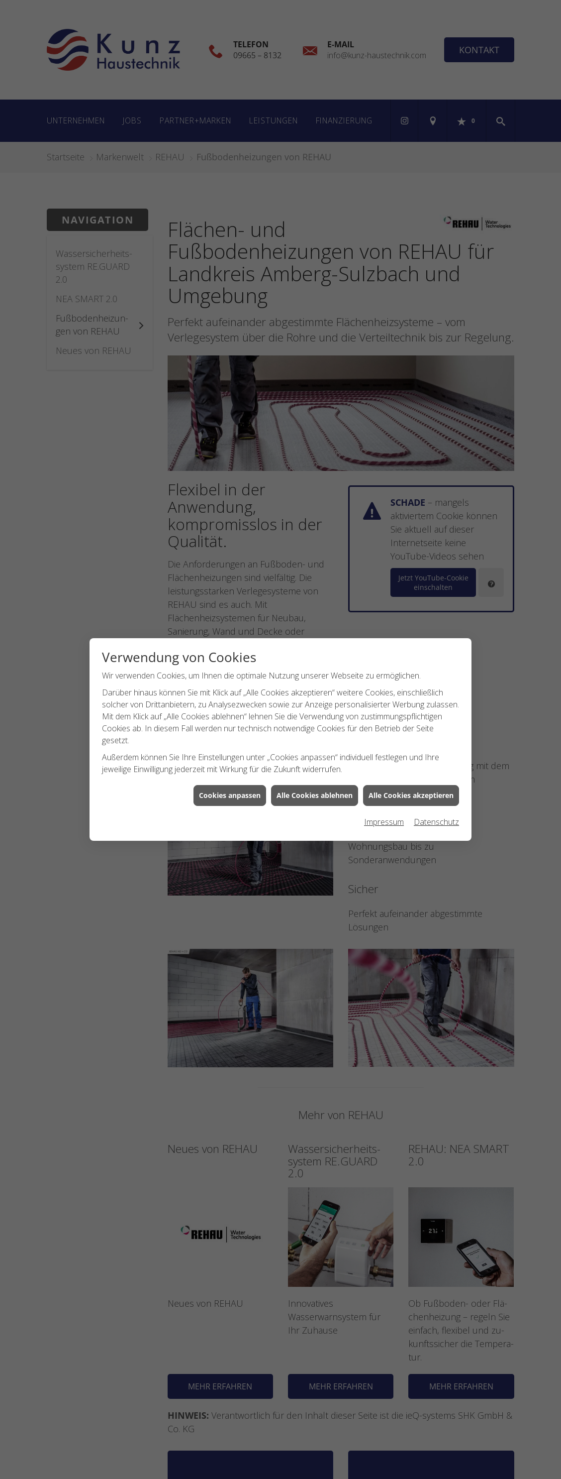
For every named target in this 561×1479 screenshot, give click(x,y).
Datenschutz (436, 821)
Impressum (384, 821)
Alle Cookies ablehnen (315, 795)
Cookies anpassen (230, 795)
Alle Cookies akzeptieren (411, 795)
